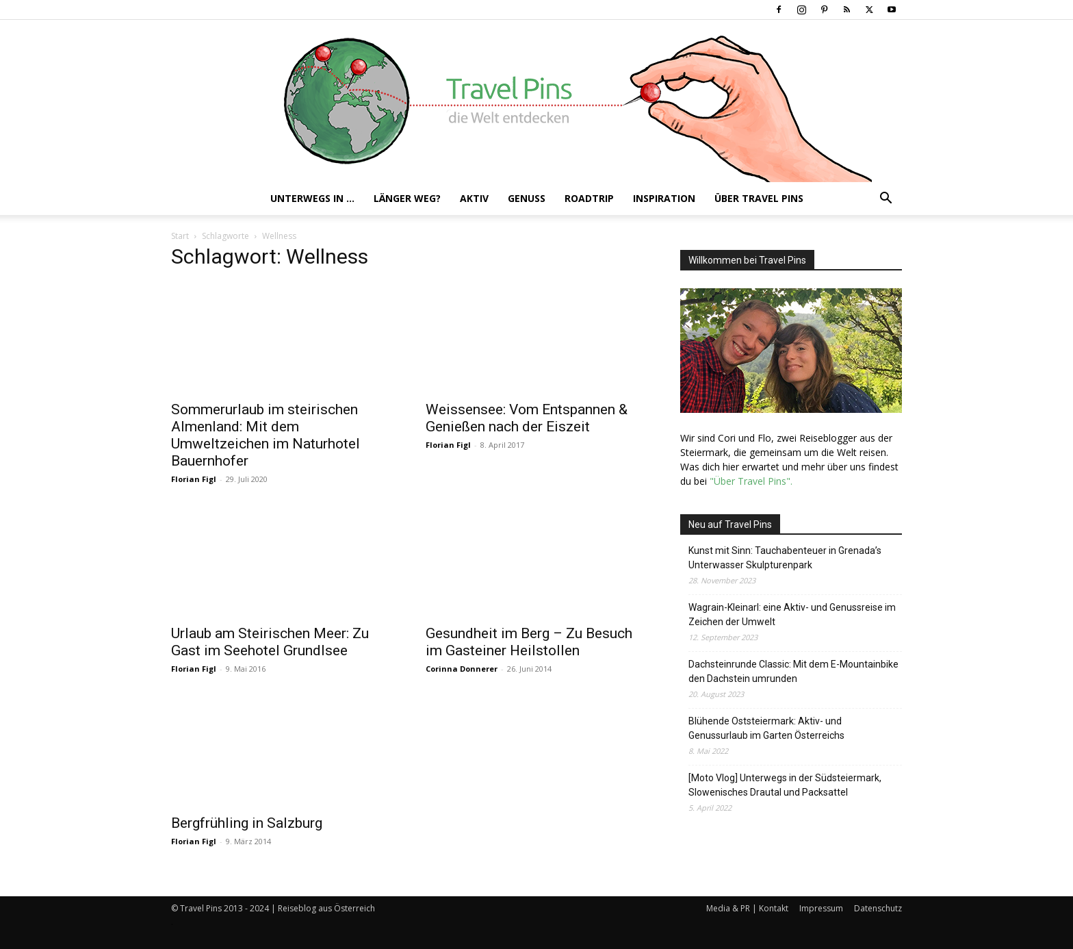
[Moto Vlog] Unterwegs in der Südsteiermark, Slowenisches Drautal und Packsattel (784, 785)
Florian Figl (193, 479)
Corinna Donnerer (461, 668)
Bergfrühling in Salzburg (246, 823)
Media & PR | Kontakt (747, 908)
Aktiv (474, 198)
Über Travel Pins (758, 198)
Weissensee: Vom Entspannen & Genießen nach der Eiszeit (527, 418)
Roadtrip (589, 198)
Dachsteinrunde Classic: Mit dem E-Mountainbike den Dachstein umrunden (793, 671)
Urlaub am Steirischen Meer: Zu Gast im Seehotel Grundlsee (270, 642)
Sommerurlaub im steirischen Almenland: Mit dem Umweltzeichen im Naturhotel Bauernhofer (265, 435)
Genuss (526, 198)
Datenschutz (878, 908)
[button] (885, 199)
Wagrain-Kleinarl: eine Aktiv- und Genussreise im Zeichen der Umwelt (792, 614)
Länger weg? (407, 198)
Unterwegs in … (312, 198)
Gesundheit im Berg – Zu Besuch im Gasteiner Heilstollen (529, 642)
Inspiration (664, 198)
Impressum (821, 908)
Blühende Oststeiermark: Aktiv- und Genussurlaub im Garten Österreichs (766, 728)
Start (180, 236)
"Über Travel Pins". (751, 481)
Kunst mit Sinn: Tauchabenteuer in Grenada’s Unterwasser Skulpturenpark (784, 557)
